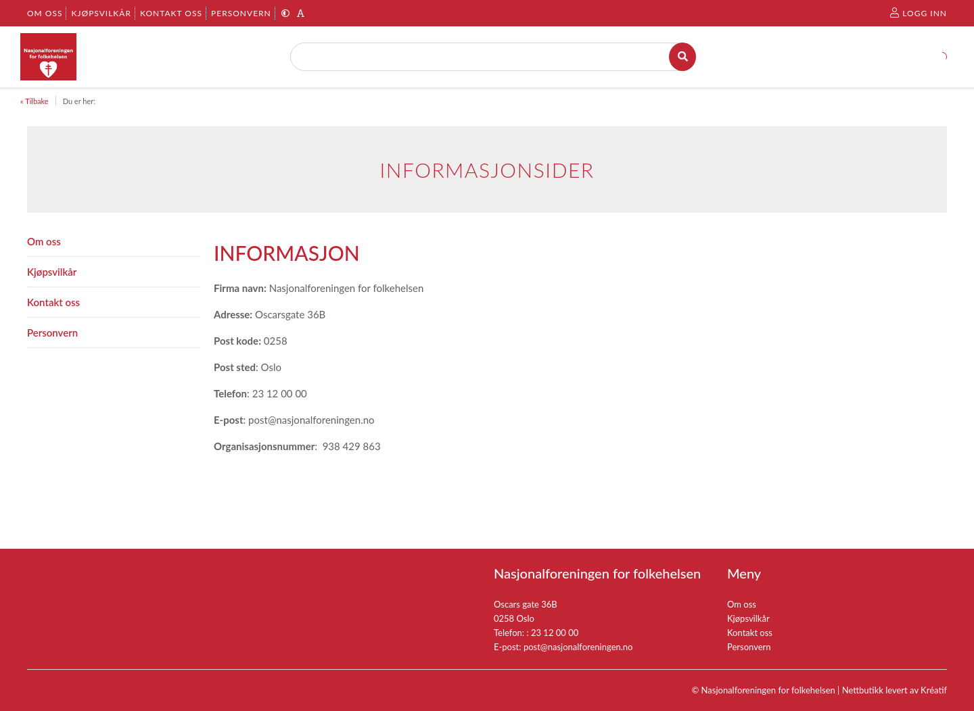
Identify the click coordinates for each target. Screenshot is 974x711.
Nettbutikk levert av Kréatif (894, 690)
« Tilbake (34, 101)
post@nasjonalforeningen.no (578, 646)
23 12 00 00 (554, 632)
